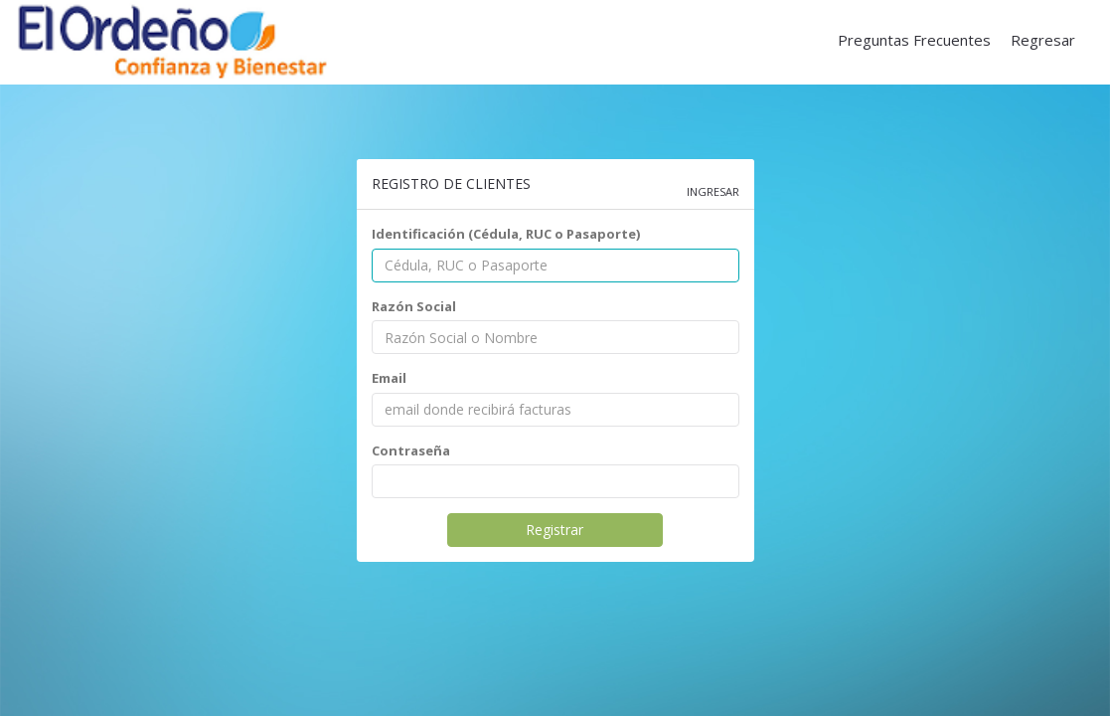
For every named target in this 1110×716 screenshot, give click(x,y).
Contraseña (411, 450)
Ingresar (713, 191)
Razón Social (414, 306)
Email (389, 378)
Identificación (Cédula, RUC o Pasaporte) (506, 234)
